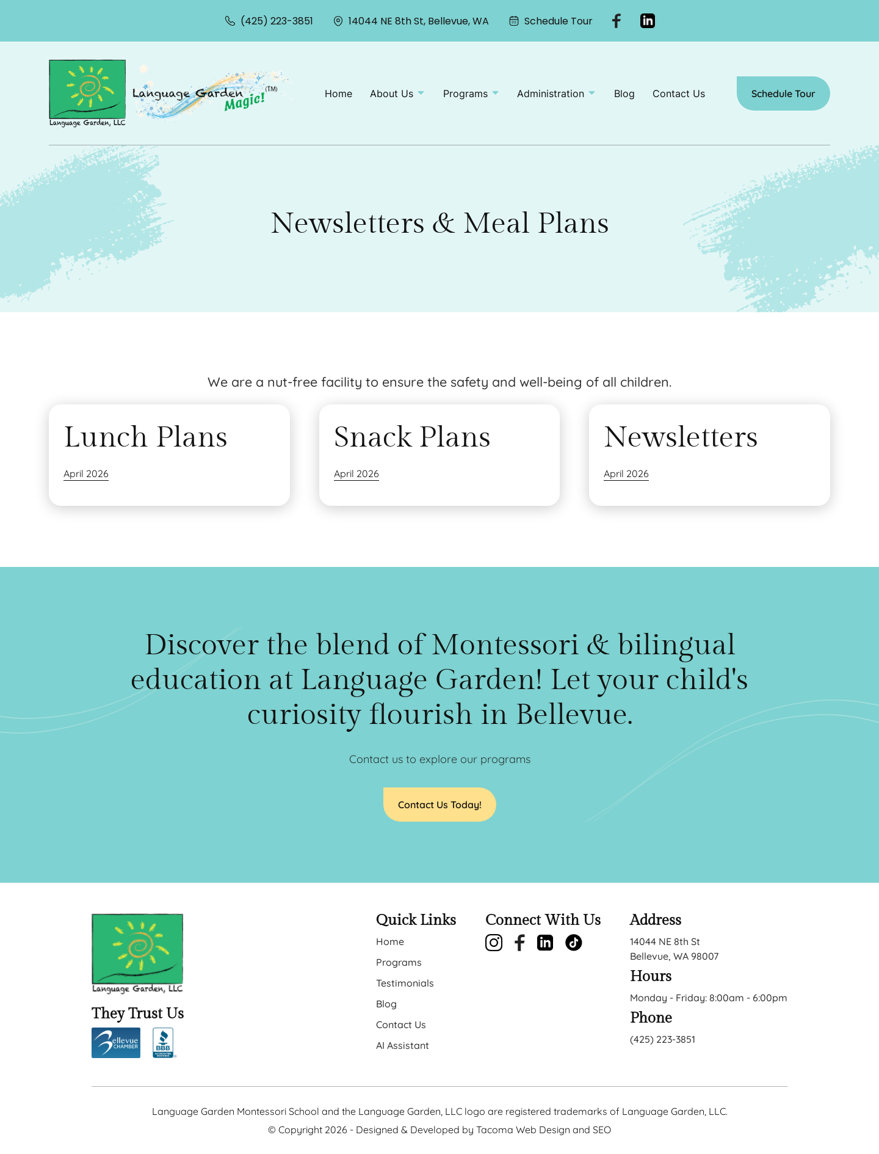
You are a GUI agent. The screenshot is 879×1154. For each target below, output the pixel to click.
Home (338, 93)
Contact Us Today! (440, 804)
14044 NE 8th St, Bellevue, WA (411, 21)
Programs (399, 962)
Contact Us (679, 93)
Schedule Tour (550, 21)
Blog (624, 93)
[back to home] (87, 93)
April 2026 (86, 473)
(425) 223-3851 (269, 20)
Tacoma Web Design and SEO (543, 1129)
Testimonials (405, 983)
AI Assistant (402, 1045)
